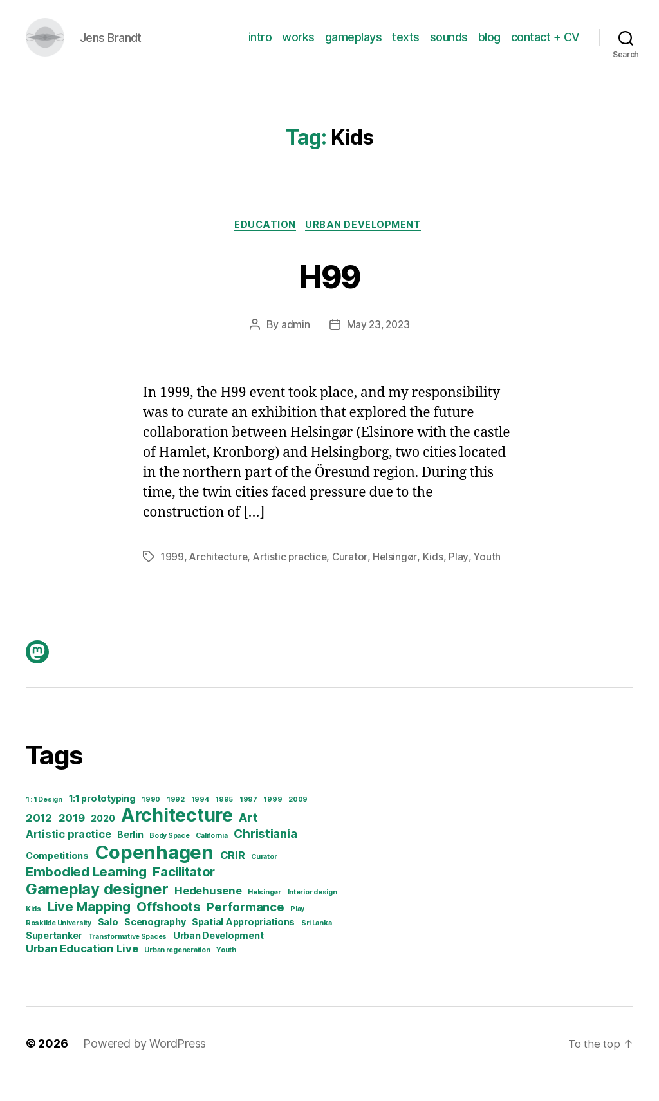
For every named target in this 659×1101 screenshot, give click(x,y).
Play (463, 577)
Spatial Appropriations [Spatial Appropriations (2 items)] (243, 943)
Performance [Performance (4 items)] (245, 928)
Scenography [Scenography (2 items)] (154, 943)
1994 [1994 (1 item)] (200, 821)
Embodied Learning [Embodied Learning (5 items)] (86, 893)
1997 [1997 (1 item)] (248, 821)
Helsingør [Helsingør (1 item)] (264, 913)
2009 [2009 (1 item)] (298, 821)
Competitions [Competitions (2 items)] (57, 876)
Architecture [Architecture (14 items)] (177, 836)
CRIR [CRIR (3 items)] (232, 876)
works (298, 46)
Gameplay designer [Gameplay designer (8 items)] (97, 910)
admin (293, 345)
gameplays (353, 46)
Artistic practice (293, 577)
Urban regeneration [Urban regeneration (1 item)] (177, 971)
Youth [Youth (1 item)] (226, 971)
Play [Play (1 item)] (297, 930)
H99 (329, 294)
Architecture (220, 577)
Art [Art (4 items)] (248, 838)
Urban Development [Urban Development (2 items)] (218, 956)
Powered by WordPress (144, 1064)
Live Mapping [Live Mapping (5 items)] (89, 928)
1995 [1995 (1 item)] (224, 821)
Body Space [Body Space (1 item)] (169, 857)
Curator (355, 577)
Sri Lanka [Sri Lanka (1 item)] (316, 944)
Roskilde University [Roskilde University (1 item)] (58, 944)
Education (264, 245)
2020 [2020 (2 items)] (103, 839)
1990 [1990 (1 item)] (151, 821)
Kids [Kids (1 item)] (33, 930)
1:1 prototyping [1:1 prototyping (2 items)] (102, 819)
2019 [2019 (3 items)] (72, 839)
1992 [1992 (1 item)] (176, 821)
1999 (173, 577)
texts (406, 46)
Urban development (366, 245)
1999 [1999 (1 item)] (272, 821)
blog (489, 46)
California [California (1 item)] (211, 857)
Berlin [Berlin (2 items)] (130, 855)
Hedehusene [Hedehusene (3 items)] (207, 911)
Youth (492, 577)
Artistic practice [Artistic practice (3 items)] (68, 855)
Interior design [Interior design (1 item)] (312, 913)
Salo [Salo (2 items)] (108, 943)
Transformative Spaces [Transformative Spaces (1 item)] (127, 958)
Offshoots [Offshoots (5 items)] (168, 928)
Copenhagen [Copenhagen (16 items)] (154, 873)
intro (260, 46)
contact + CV (545, 46)
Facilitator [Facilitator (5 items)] (184, 893)
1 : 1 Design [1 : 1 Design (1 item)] (44, 821)
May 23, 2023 (378, 345)
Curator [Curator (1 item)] (264, 878)
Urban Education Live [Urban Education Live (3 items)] (82, 969)
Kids (437, 577)
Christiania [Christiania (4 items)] (265, 854)
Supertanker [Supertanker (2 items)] (54, 956)
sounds (449, 46)
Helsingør (400, 577)
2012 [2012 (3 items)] (39, 839)
